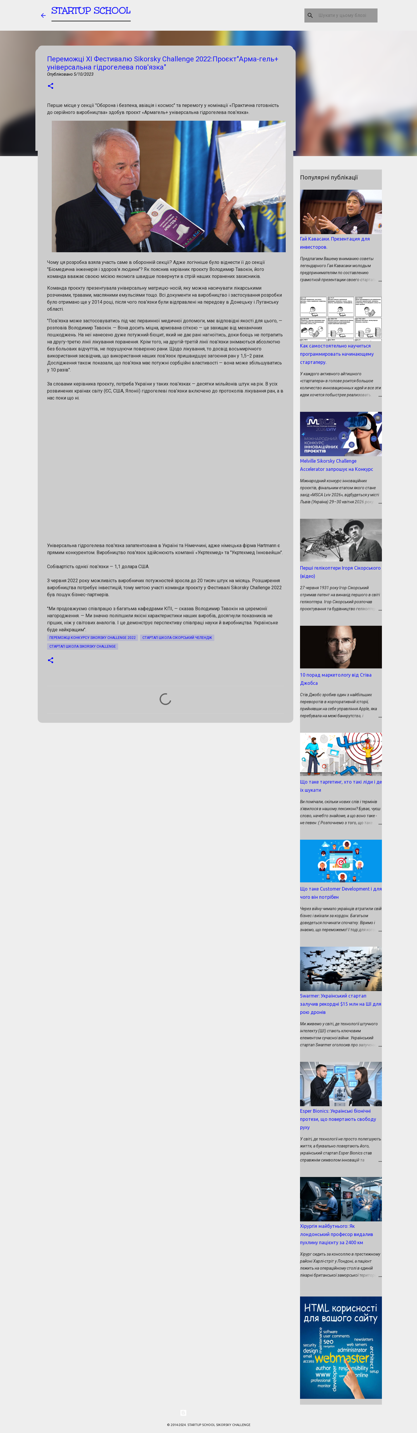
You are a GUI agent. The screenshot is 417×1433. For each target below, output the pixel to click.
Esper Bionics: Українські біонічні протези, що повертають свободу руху (338, 1119)
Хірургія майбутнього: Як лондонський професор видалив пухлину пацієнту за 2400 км (336, 1234)
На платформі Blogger (208, 1412)
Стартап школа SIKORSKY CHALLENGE (82, 646)
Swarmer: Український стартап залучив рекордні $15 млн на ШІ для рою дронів (340, 1004)
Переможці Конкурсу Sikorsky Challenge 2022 (92, 638)
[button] (50, 86)
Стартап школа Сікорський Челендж (177, 638)
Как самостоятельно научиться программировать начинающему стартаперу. (337, 354)
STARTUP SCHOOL (91, 13)
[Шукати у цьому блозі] (347, 15)
